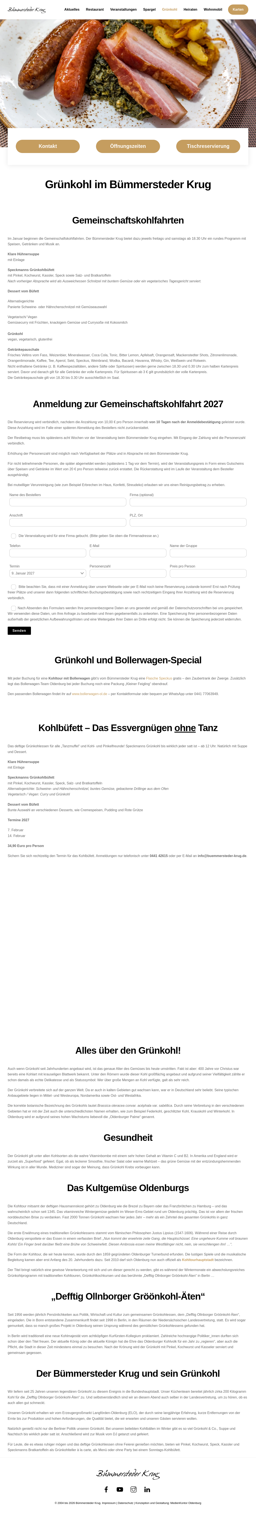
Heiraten (190, 9)
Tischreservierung (208, 146)
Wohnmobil (213, 9)
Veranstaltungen (123, 9)
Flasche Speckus (159, 678)
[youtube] (121, 1489)
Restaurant (95, 9)
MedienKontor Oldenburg (185, 1503)
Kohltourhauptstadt (198, 1260)
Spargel (149, 9)
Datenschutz (125, 1503)
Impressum (109, 1503)
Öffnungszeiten (128, 146)
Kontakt (48, 146)
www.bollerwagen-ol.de (89, 694)
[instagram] (134, 1489)
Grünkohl (169, 9)
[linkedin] (148, 1489)
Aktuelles (72, 9)
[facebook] (107, 1489)
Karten (238, 9)
